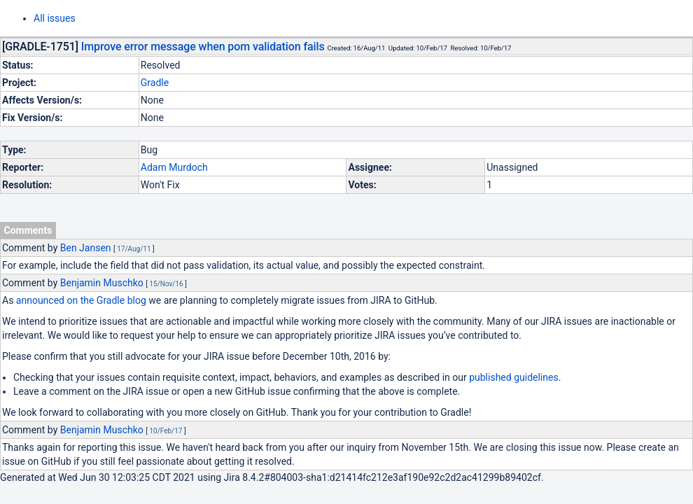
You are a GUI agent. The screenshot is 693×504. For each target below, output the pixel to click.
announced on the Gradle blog (81, 300)
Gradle (155, 82)
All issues (55, 18)
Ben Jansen (85, 247)
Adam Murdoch (174, 167)
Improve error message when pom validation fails (203, 46)
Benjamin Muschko (102, 282)
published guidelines (513, 377)
